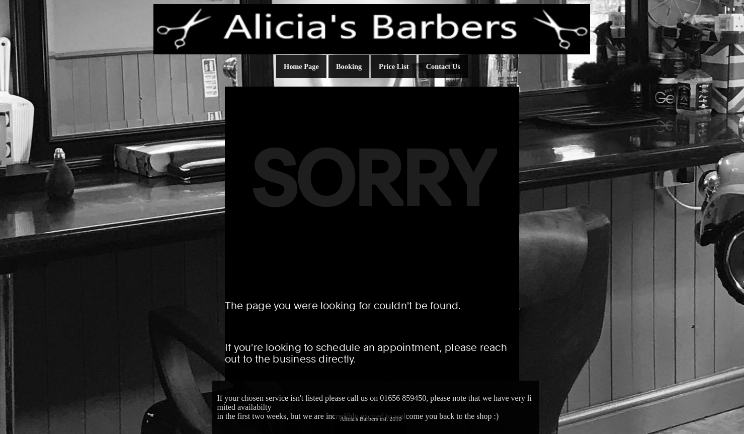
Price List (394, 66)
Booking (349, 66)
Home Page (301, 66)
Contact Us (443, 66)
